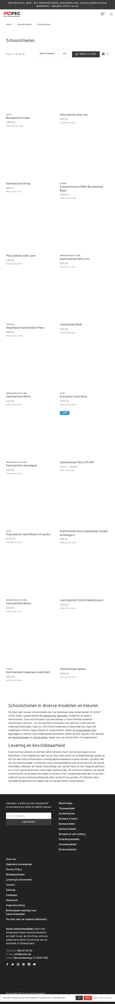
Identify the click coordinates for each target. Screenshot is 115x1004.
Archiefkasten (67, 813)
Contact (10, 885)
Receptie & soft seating (72, 834)
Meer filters (86, 54)
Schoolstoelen (43, 24)
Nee (88, 998)
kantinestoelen (21, 737)
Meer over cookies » (102, 998)
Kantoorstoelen (67, 829)
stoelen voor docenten (55, 715)
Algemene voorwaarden (19, 864)
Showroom (12, 900)
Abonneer (28, 822)
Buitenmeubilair (67, 849)
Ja (79, 998)
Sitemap (10, 890)
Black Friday (65, 803)
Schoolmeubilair (24, 24)
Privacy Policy (14, 869)
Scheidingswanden (69, 839)
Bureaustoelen (67, 824)
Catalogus (11, 895)
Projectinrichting (15, 905)
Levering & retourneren (19, 879)
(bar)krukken (40, 737)
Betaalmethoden (15, 874)
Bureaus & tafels (68, 818)
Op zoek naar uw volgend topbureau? (26, 919)
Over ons (11, 859)
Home (9, 24)
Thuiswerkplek (67, 808)
